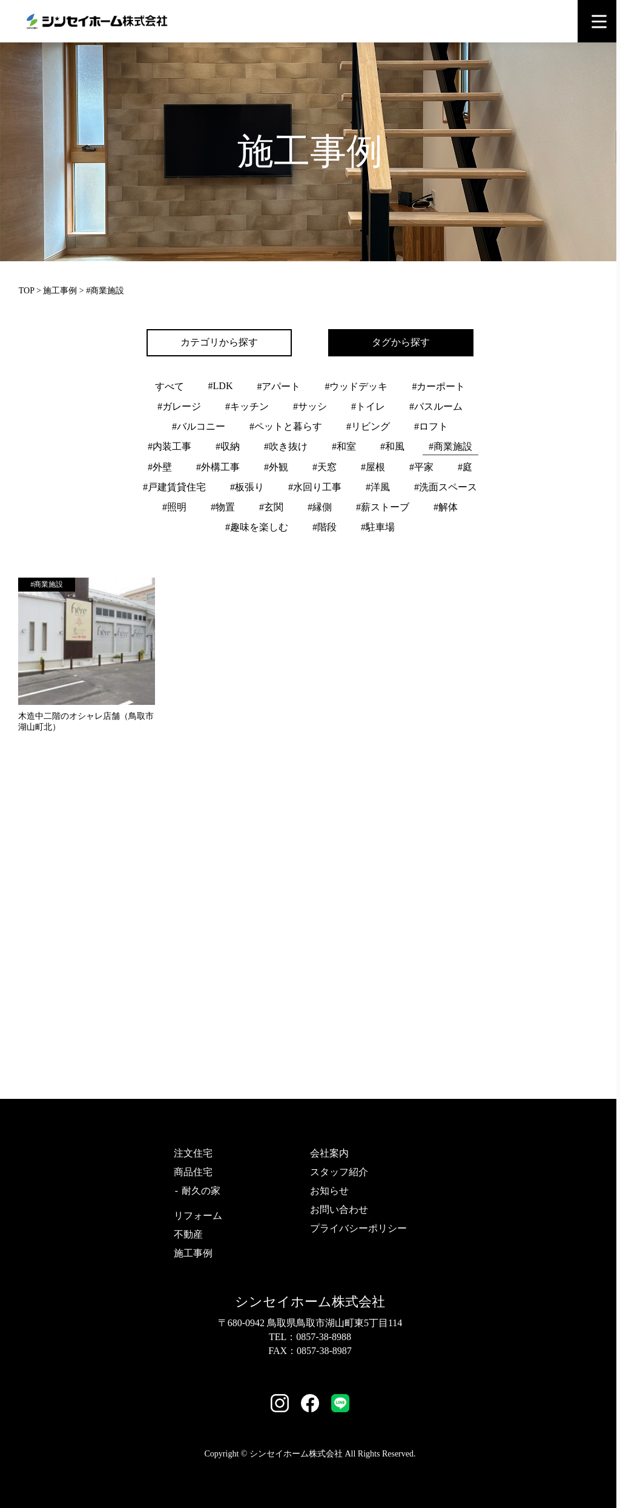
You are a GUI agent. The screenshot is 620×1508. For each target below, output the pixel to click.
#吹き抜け (286, 446)
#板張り (247, 487)
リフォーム (198, 1215)
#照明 (174, 507)
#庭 (465, 467)
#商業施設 (450, 446)
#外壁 (160, 467)
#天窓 (324, 467)
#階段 (324, 527)
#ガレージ (179, 406)
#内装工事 (169, 446)
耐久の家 (201, 1191)
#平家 (421, 467)
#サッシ (310, 406)
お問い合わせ (339, 1209)
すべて (169, 386)
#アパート (278, 386)
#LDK (220, 386)
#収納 (228, 446)
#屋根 (373, 467)
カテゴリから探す (219, 342)
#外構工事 (218, 467)
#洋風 (378, 487)
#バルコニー (198, 426)
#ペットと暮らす (285, 426)
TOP (27, 290)
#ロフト (431, 426)
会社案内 (329, 1153)
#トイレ (368, 406)
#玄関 (271, 507)
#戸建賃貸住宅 (174, 487)
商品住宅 (193, 1172)
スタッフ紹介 (339, 1172)
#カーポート (438, 386)
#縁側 (320, 507)
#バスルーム (436, 406)
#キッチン (247, 406)
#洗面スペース (445, 487)
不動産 (188, 1234)
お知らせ (329, 1191)
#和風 (392, 446)
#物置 (223, 507)
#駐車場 (378, 527)
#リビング (368, 426)
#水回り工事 (314, 487)
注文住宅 (193, 1153)
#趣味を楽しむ (256, 527)
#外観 (276, 467)
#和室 (344, 446)
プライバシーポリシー (358, 1228)
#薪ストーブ (382, 507)
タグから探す (401, 342)
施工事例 (60, 290)
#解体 (446, 507)
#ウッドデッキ (356, 386)
